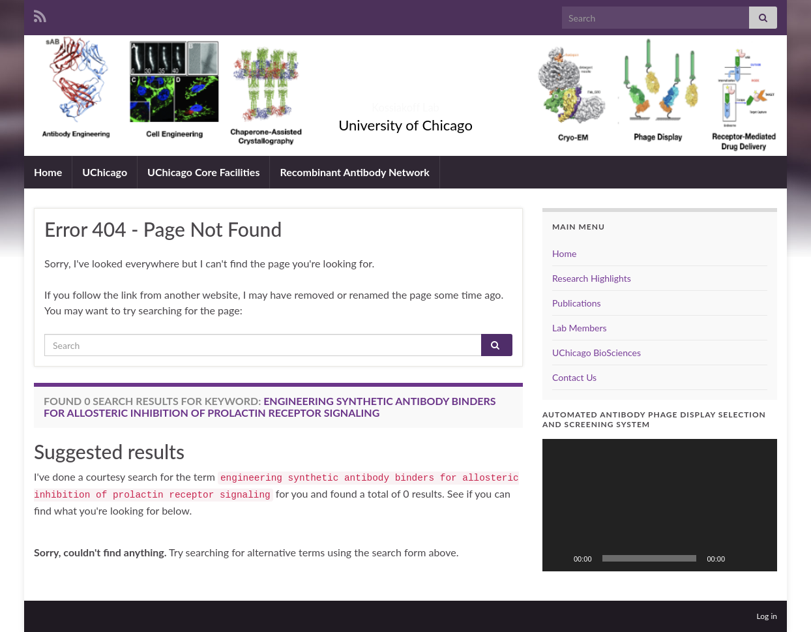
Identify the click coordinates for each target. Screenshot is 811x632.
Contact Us (574, 377)
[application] (659, 505)
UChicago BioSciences (596, 352)
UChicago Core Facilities (203, 172)
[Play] (559, 558)
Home (48, 172)
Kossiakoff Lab (405, 103)
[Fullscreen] (760, 558)
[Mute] (739, 558)
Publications (576, 302)
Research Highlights (591, 278)
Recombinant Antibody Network (354, 172)
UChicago (104, 172)
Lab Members (579, 327)
